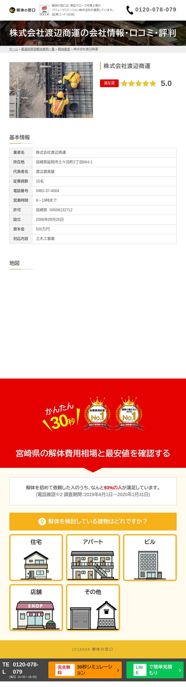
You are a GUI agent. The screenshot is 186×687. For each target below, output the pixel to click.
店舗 (36, 592)
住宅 (36, 542)
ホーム (13, 49)
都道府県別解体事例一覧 (38, 49)
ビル (149, 542)
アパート (93, 542)
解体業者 (64, 49)
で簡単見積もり (152, 670)
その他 (93, 592)
